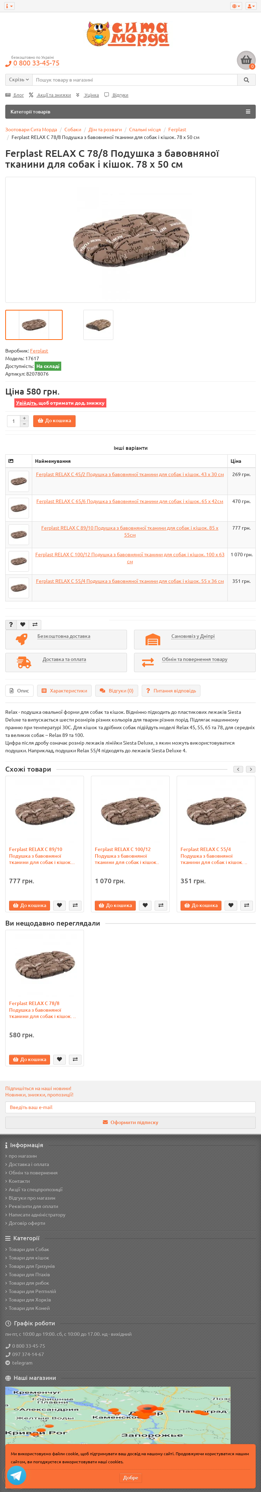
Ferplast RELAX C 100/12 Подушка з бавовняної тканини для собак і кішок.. (127, 855)
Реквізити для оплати (31, 1206)
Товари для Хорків (28, 1300)
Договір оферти (25, 1223)
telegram (21, 1363)
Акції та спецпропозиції (34, 1189)
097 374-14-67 (24, 1354)
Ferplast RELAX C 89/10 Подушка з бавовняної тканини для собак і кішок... (42, 855)
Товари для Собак (27, 1249)
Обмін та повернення (31, 1173)
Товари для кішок (27, 1258)
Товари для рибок (27, 1283)
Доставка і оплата (27, 1164)
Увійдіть (26, 403)
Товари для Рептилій (30, 1291)
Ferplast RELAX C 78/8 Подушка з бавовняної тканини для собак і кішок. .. (42, 1010)
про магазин (21, 1156)
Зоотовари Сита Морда (31, 129)
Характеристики (64, 690)
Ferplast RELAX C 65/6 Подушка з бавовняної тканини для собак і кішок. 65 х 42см (129, 501)
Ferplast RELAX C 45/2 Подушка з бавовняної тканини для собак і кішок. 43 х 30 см (130, 474)
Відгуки (116, 95)
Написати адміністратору (35, 1215)
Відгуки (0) (117, 690)
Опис (19, 690)
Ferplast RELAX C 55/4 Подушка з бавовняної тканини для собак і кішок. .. (214, 855)
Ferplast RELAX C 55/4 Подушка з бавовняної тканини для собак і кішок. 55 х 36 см (130, 581)
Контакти (17, 1181)
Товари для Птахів (27, 1274)
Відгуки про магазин (30, 1198)
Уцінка (87, 95)
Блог (14, 95)
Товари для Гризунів (30, 1266)
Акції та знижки (50, 95)
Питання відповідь (171, 690)
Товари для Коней (27, 1308)
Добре (130, 1477)
